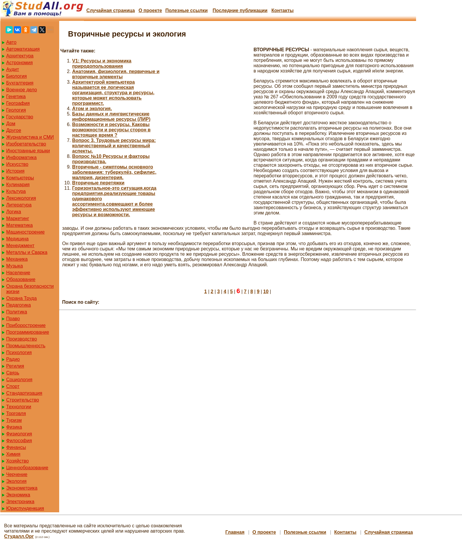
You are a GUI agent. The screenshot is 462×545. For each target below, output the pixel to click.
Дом (10, 123)
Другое (13, 130)
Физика (14, 427)
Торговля (16, 413)
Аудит (12, 69)
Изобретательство (26, 143)
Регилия (15, 366)
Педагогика (18, 305)
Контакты (282, 10)
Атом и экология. (92, 108)
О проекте (150, 10)
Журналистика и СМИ (30, 137)
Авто (11, 42)
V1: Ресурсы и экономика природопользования (101, 63)
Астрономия (19, 62)
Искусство (17, 164)
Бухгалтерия (19, 82)
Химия (13, 454)
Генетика (16, 96)
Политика (16, 311)
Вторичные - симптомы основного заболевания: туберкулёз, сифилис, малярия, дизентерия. (114, 172)
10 (266, 291)
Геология (16, 110)
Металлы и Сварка (26, 252)
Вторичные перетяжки (98, 182)
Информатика (21, 157)
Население (18, 272)
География (18, 103)
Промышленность (25, 345)
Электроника (20, 501)
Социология (19, 379)
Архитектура (20, 55)
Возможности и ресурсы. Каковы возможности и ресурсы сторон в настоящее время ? (111, 130)
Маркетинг (17, 218)
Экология (16, 481)
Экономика (18, 494)
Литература (19, 204)
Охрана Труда (21, 298)
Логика (13, 211)
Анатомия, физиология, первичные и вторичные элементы (115, 74)
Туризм (14, 420)
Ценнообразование (27, 467)
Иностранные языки (28, 150)
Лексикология (21, 198)
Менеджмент (20, 245)
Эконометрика (21, 487)
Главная (234, 532)
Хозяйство (17, 460)
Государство (19, 116)
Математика (19, 225)
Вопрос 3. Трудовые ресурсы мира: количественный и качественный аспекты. (114, 145)
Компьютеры (20, 177)
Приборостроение (26, 325)
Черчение (16, 474)
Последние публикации (240, 10)
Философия (19, 440)
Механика (17, 259)
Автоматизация (23, 49)
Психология (19, 352)
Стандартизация (24, 393)
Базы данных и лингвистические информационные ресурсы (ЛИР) (111, 116)
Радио (13, 359)
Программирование (27, 332)
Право (13, 318)
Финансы (16, 447)
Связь (12, 372)
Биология (16, 76)
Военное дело (21, 89)
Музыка (14, 265)
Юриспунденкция (25, 508)
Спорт (12, 386)
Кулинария (17, 184)
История (15, 171)
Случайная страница (110, 10)
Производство (21, 338)
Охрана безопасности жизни (30, 289)
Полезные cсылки (186, 10)
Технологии (18, 406)
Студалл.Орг (19, 536)
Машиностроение (25, 231)
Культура (16, 191)
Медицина (17, 238)
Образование (20, 279)
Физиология (19, 433)
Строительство (22, 399)
